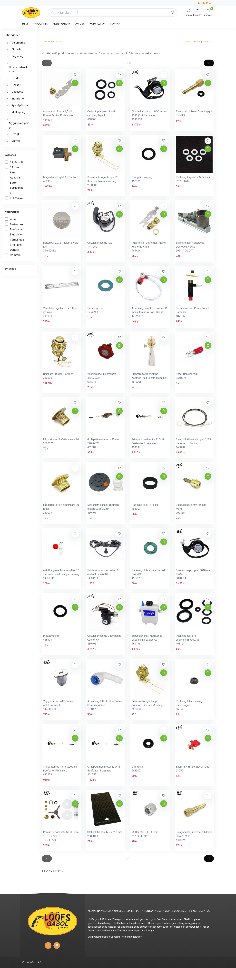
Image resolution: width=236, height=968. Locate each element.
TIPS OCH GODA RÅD (198, 910)
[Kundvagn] (208, 12)
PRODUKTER (40, 23)
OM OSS (80, 23)
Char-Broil (14, 244)
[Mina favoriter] (197, 12)
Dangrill (12, 249)
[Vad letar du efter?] (112, 13)
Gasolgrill (115, 936)
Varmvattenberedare (99, 936)
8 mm (11, 172)
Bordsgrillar (15, 187)
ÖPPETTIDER (133, 910)
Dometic (13, 255)
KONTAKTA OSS (152, 910)
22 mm (12, 167)
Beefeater (14, 229)
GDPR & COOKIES (174, 910)
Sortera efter (197, 41)
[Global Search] (172, 13)
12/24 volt (14, 162)
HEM (25, 23)
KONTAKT (116, 23)
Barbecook (14, 224)
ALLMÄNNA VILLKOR (99, 910)
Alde (10, 219)
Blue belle (13, 234)
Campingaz (15, 239)
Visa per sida (54, 41)
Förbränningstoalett (131, 936)
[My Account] (189, 12)
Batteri (12, 182)
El (9, 192)
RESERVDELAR (61, 23)
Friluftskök (14, 198)
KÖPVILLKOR (97, 23)
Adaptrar (13, 177)
